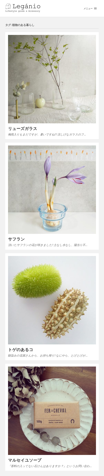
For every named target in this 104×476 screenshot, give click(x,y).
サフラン (16, 239)
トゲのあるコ (20, 349)
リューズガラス (22, 128)
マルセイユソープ (24, 460)
